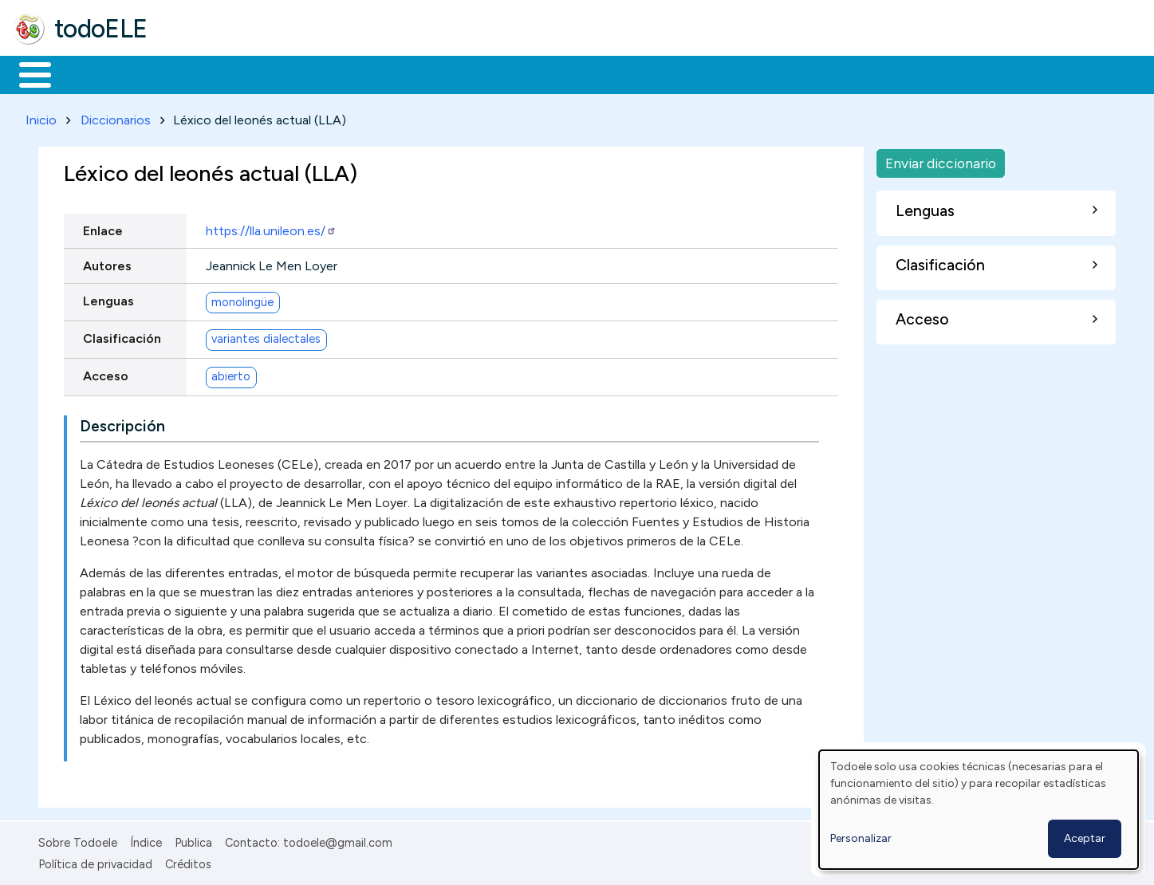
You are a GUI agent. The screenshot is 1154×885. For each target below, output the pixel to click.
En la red (377, 73)
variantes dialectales (266, 336)
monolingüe (242, 299)
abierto (230, 374)
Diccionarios (116, 116)
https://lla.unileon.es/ (271, 227)
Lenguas (108, 297)
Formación (192, 73)
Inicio (27, 73)
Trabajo (287, 73)
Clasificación (122, 335)
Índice (146, 840)
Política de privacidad (95, 861)
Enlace (103, 227)
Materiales (89, 73)
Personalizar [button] (861, 838)
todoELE (101, 29)
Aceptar (1084, 838)
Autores (107, 262)
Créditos (188, 861)
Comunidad (583, 73)
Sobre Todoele (77, 840)
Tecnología (477, 73)
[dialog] (978, 809)
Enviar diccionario (940, 159)
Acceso (105, 372)
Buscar (655, 73)
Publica (193, 840)
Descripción (122, 424)
